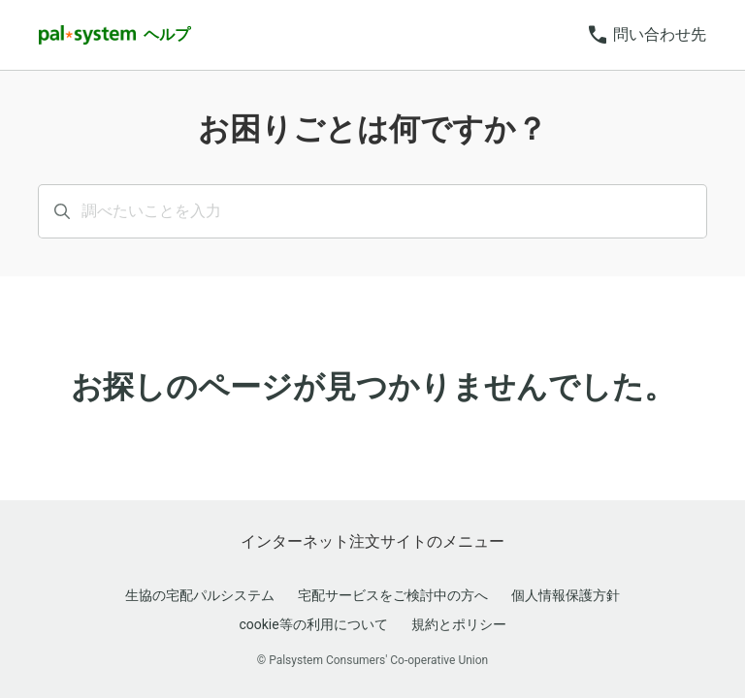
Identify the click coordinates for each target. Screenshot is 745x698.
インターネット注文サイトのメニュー (372, 541)
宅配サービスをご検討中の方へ (393, 595)
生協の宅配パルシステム (200, 595)
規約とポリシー (458, 624)
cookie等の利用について (313, 624)
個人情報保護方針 (565, 595)
